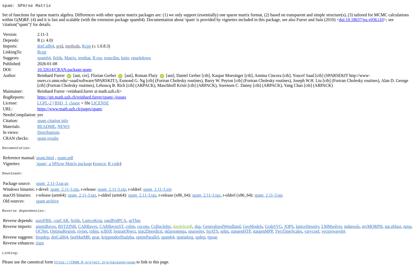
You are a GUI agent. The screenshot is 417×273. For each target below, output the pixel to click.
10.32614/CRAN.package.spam (64, 70)
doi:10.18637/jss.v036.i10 (361, 20)
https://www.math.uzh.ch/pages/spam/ (69, 110)
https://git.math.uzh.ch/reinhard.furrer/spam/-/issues (81, 98)
